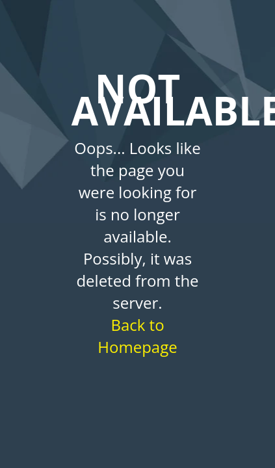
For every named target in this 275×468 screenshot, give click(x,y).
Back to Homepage (137, 336)
